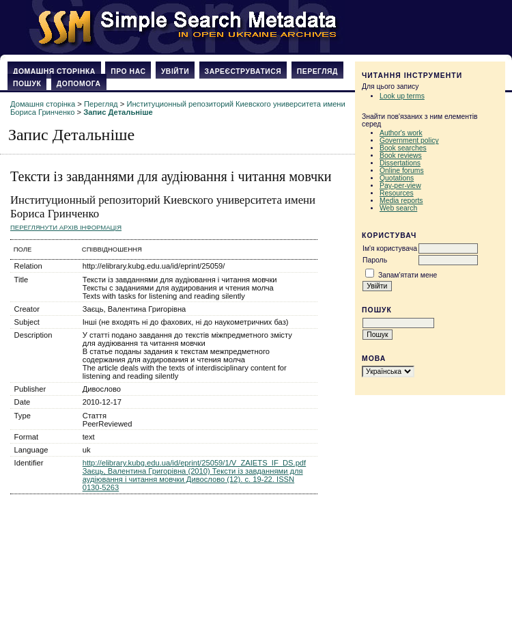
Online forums (402, 170)
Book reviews (401, 155)
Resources (397, 193)
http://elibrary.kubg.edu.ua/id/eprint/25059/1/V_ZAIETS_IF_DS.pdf (195, 463)
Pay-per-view (400, 185)
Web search (398, 208)
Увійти (175, 71)
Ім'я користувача (389, 248)
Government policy (409, 140)
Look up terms (402, 96)
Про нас (128, 71)
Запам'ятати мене (407, 275)
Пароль (374, 260)
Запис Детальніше (117, 112)
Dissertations (400, 163)
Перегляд (317, 71)
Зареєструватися (243, 71)
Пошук (27, 83)
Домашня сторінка (54, 71)
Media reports (401, 200)
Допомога (79, 83)
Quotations (397, 178)
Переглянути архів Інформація (66, 227)
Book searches (403, 148)
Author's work (401, 133)
